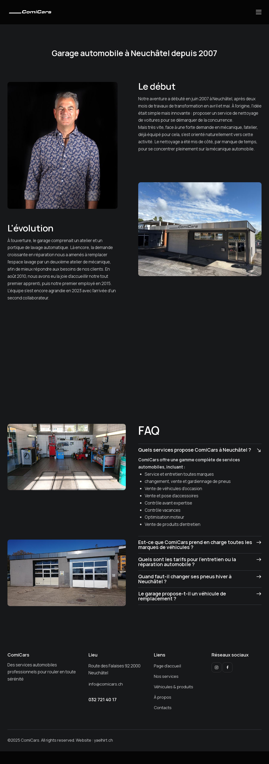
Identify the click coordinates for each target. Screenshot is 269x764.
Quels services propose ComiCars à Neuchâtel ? (195, 449)
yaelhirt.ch (103, 740)
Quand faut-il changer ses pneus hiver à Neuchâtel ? (185, 579)
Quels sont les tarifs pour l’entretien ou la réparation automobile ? (187, 562)
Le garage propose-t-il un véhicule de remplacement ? (182, 596)
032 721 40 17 (103, 699)
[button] (259, 12)
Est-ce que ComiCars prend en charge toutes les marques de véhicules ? (191, 545)
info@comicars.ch (106, 684)
